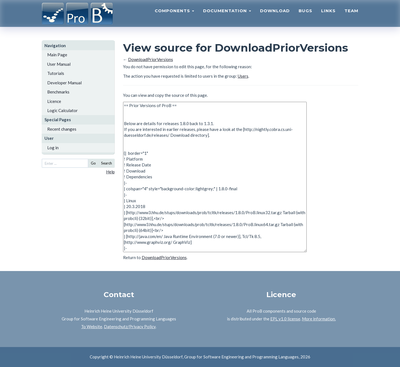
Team (351, 15)
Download (275, 15)
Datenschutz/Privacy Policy (130, 326)
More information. (319, 318)
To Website (91, 326)
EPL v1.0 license (285, 318)
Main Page (57, 54)
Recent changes (61, 128)
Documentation (227, 15)
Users (243, 76)
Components (174, 15)
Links (328, 15)
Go (93, 163)
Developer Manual (64, 82)
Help (110, 171)
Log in (53, 147)
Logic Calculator (62, 110)
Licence (54, 101)
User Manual (59, 64)
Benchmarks (58, 91)
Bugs (305, 15)
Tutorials (55, 73)
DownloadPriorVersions (150, 59)
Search (106, 163)
